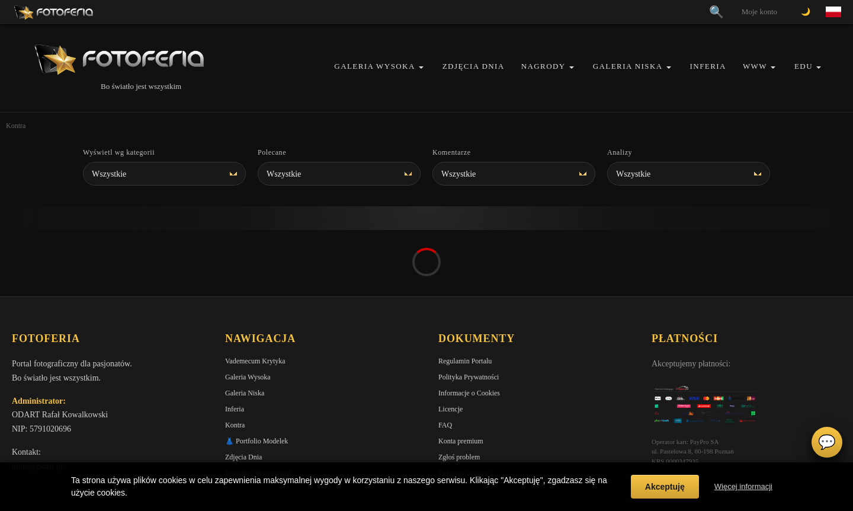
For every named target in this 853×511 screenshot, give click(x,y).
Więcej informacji (743, 486)
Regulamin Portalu (465, 294)
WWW (755, 66)
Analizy (619, 152)
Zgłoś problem (459, 391)
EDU (803, 66)
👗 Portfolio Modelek (256, 375)
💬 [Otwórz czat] (827, 442)
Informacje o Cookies (469, 326)
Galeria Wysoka (374, 66)
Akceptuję (665, 486)
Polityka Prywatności (468, 310)
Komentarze (451, 152)
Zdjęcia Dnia (473, 66)
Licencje (450, 342)
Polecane (272, 152)
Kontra (235, 358)
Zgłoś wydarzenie (463, 407)
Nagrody (543, 66)
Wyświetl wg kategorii (119, 152)
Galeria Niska (628, 66)
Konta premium (460, 375)
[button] (421, 67)
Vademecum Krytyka (255, 294)
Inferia (708, 66)
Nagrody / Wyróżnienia (258, 407)
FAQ (445, 358)
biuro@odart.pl (37, 399)
